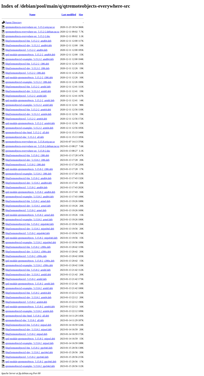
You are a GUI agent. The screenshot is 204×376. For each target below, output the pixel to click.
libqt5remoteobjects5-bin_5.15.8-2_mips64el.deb (29, 224)
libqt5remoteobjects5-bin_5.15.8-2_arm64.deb (28, 293)
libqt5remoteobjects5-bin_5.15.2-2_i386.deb (27, 63)
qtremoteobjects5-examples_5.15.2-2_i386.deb (28, 82)
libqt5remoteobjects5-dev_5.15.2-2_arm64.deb (28, 114)
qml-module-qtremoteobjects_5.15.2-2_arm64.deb (30, 123)
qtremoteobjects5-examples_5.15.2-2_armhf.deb (29, 105)
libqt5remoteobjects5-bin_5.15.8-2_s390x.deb (28, 247)
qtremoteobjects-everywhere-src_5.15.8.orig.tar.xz (30, 141)
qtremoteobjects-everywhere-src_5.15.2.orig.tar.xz (30, 27)
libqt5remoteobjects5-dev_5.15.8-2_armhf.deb (28, 274)
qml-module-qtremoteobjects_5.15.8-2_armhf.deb (29, 283)
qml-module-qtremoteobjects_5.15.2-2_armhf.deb (29, 100)
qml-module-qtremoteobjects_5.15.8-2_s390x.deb (29, 260)
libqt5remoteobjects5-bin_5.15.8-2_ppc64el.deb (28, 348)
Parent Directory (13, 22)
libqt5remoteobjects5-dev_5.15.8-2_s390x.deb (28, 251)
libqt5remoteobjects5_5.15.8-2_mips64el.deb (27, 233)
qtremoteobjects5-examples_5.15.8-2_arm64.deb (29, 311)
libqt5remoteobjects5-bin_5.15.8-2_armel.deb (27, 201)
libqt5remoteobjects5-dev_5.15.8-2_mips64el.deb (29, 228)
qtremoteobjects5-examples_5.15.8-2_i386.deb (28, 173)
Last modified (68, 14)
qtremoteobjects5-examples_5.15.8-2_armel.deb (29, 219)
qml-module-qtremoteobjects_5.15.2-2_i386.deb (29, 77)
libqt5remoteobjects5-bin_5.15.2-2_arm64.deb (28, 109)
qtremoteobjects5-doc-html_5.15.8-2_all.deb (27, 315)
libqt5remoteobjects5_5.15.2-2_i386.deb (25, 73)
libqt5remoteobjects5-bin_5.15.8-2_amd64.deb (28, 178)
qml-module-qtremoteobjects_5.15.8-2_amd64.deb (30, 192)
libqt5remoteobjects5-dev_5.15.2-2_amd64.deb (28, 45)
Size (81, 14)
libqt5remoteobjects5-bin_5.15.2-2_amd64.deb (28, 41)
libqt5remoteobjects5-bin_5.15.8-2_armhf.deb (27, 270)
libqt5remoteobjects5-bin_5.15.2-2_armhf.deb (27, 86)
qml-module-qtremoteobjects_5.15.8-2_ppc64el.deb (30, 361)
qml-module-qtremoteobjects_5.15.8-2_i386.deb (29, 169)
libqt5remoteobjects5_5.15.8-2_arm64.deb (26, 302)
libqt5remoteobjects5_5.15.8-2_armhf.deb (26, 279)
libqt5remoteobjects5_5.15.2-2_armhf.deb (26, 96)
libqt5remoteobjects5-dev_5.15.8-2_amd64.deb (28, 183)
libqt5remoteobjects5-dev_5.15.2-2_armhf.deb (28, 91)
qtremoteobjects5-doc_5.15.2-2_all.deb (24, 137)
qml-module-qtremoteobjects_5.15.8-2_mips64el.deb (31, 238)
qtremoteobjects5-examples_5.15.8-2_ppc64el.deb (30, 366)
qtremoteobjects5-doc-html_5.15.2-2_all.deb (27, 132)
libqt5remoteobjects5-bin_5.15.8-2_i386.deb (27, 155)
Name (32, 14)
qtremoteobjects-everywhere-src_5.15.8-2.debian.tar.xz (32, 146)
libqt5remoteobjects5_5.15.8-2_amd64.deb (26, 187)
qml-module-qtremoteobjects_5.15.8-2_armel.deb (29, 215)
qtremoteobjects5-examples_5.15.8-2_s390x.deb (29, 265)
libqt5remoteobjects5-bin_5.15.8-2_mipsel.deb (28, 325)
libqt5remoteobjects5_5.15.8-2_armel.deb (25, 210)
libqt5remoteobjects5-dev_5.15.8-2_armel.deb (28, 205)
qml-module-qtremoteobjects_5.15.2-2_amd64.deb (30, 54)
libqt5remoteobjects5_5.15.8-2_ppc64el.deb (26, 357)
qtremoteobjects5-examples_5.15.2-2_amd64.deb (29, 59)
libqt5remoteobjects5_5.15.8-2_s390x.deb (26, 256)
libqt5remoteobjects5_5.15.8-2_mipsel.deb (26, 334)
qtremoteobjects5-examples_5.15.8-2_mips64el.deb (30, 242)
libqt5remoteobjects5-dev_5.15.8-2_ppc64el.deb (29, 352)
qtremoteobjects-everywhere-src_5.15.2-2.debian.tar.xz (32, 31)
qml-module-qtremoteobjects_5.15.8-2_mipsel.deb (30, 338)
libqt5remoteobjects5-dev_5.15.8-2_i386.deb (27, 160)
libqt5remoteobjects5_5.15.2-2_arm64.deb (26, 118)
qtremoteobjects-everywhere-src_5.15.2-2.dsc (27, 36)
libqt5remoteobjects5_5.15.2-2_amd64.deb (26, 50)
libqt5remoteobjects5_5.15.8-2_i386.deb (25, 164)
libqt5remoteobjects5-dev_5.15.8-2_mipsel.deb (28, 329)
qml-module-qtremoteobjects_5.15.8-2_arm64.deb (30, 306)
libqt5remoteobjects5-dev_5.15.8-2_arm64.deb (28, 297)
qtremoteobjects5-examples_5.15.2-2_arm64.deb (29, 128)
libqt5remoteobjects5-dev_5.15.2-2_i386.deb (27, 68)
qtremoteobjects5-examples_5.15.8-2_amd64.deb (29, 196)
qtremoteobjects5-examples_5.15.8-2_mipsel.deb (29, 343)
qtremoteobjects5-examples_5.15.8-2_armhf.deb (29, 288)
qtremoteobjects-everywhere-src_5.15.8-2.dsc (27, 151)
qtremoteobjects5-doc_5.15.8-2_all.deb (24, 320)
